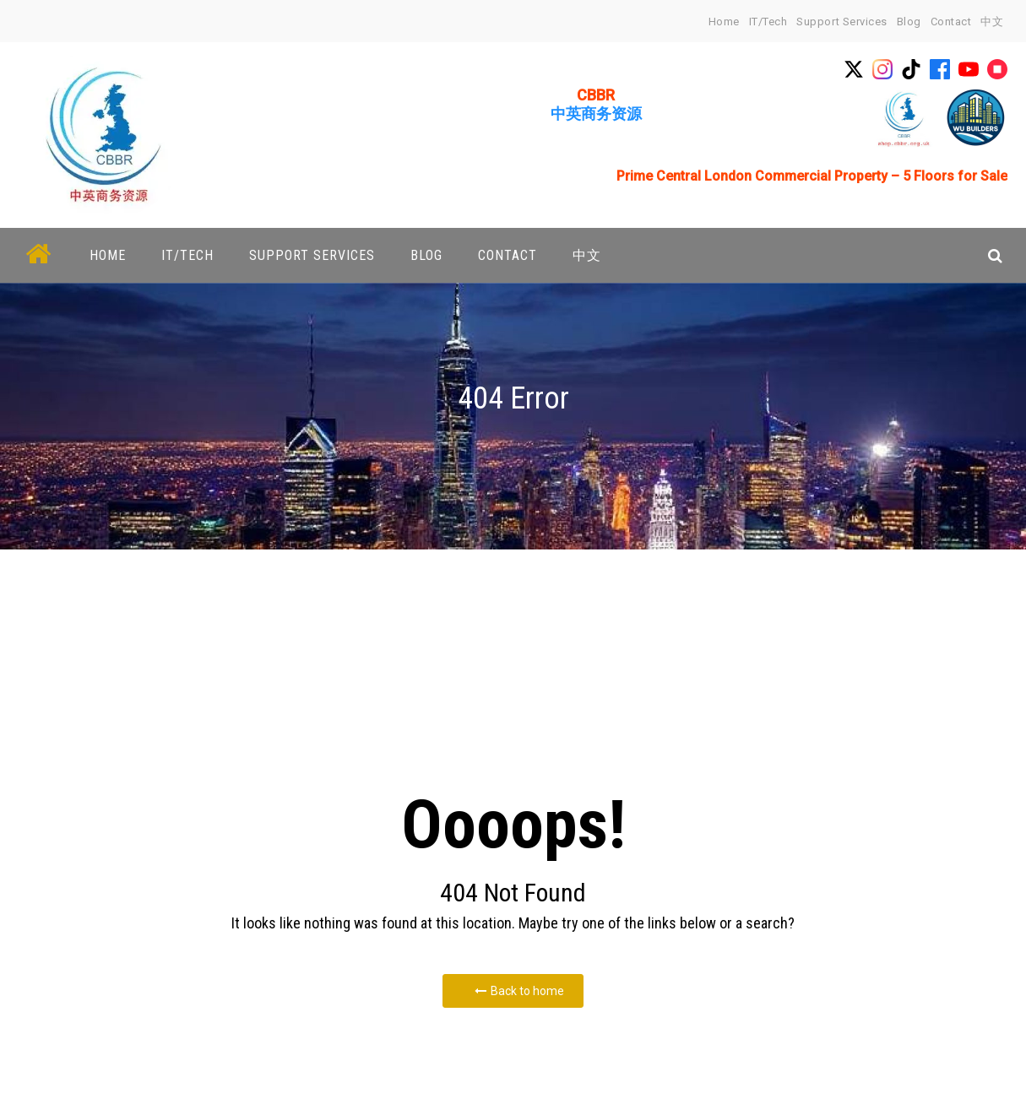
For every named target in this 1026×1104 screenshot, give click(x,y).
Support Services (841, 21)
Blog (909, 21)
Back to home (519, 991)
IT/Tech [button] (187, 255)
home (724, 21)
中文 (991, 21)
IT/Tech (768, 21)
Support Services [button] (312, 255)
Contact (951, 21)
